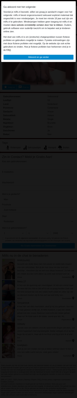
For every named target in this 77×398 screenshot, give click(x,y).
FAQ (8, 50)
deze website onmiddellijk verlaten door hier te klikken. (37, 25)
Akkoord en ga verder (38, 57)
